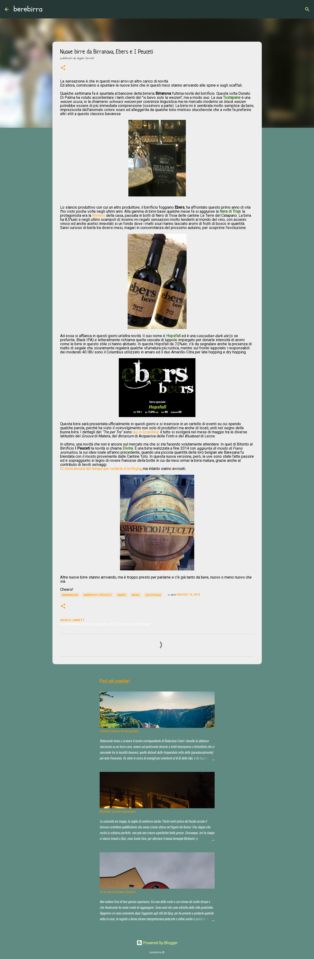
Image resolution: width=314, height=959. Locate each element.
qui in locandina (145, 432)
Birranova (70, 595)
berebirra (28, 9)
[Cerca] (49, 9)
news (136, 595)
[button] (63, 68)
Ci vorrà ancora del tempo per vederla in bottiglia (100, 468)
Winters (98, 215)
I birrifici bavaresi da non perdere (119, 731)
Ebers (121, 595)
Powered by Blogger (157, 943)
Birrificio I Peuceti (98, 595)
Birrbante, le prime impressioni (118, 811)
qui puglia (153, 595)
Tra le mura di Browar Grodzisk (117, 892)
